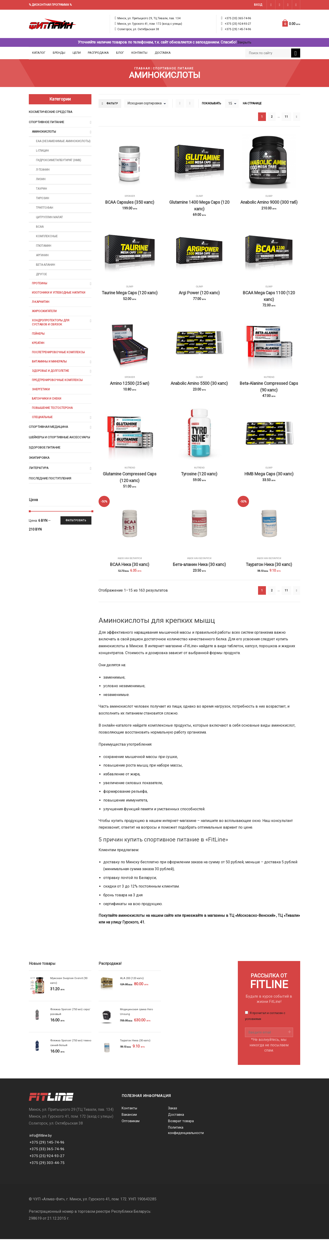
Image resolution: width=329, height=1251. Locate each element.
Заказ (173, 1120)
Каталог (38, 52)
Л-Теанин (43, 176)
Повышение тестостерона (53, 424)
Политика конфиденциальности (186, 1143)
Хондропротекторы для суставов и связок (51, 336)
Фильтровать (75, 545)
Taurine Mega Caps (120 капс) (129, 296)
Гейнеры (38, 347)
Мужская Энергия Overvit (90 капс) (70, 992)
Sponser (129, 196)
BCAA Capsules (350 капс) (129, 203)
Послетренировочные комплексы (59, 367)
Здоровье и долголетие (51, 386)
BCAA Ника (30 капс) (129, 575)
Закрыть (244, 42)
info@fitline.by (41, 1147)
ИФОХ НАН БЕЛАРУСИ (129, 569)
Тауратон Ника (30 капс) (269, 575)
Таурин (42, 196)
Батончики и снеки (47, 415)
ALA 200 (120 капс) (133, 990)
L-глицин (43, 157)
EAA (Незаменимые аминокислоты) (51, 145)
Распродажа (98, 52)
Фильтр (113, 103)
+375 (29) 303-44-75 (47, 1174)
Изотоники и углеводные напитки (60, 304)
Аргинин (43, 265)
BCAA (40, 236)
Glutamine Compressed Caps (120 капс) (129, 486)
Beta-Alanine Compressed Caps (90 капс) (269, 393)
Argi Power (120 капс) (199, 296)
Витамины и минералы (51, 376)
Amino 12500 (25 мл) (129, 389)
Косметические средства (52, 112)
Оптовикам (131, 1133)
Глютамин (44, 256)
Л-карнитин (41, 314)
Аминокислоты (44, 133)
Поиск (295, 53)
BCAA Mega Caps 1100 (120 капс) (269, 300)
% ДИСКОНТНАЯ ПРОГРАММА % (50, 4)
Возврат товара (181, 1133)
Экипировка (40, 481)
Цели (77, 52)
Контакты (139, 52)
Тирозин (43, 206)
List (191, 103)
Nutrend (269, 382)
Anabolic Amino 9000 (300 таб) (269, 203)
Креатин (38, 357)
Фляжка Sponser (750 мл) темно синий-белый (67, 1055)
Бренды (59, 52)
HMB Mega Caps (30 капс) (269, 482)
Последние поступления (51, 503)
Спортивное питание (173, 68)
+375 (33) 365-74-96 (238, 18)
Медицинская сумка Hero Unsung (137, 1023)
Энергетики (41, 405)
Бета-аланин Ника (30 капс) (199, 575)
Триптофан (45, 216)
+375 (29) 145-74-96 (238, 29)
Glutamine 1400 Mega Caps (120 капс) (199, 207)
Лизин (41, 186)
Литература (39, 492)
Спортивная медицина (49, 444)
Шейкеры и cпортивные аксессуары (49, 457)
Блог (120, 52)
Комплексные (47, 246)
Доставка (163, 52)
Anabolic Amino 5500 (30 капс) (199, 389)
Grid (181, 103)
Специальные (43, 434)
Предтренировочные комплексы (58, 395)
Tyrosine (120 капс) (199, 482)
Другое (41, 285)
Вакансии (129, 1127)
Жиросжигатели (45, 324)
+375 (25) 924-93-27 (238, 23)
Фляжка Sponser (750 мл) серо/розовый (67, 1023)
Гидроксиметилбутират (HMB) (60, 167)
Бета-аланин (46, 275)
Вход (258, 4)
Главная (141, 68)
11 (286, 117)
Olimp (199, 196)
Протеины (40, 295)
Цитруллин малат (50, 226)
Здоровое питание (45, 471)
